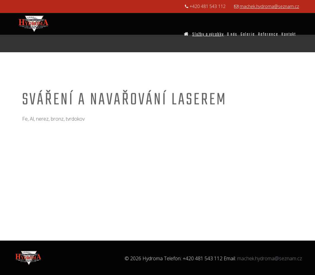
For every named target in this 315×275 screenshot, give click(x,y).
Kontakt (288, 34)
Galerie (248, 34)
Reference (268, 34)
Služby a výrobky (208, 34)
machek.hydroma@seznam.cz (269, 6)
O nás (232, 34)
